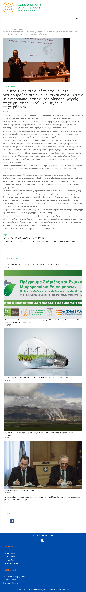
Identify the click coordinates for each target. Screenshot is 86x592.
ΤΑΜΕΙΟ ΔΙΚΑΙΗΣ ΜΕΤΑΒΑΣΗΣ (64, 241)
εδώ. (53, 228)
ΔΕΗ (77, 241)
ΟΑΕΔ (5, 244)
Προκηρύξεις (9, 560)
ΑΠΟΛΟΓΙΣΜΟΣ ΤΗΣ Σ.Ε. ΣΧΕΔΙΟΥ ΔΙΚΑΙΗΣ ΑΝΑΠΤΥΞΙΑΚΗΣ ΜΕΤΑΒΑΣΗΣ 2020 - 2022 (36, 377)
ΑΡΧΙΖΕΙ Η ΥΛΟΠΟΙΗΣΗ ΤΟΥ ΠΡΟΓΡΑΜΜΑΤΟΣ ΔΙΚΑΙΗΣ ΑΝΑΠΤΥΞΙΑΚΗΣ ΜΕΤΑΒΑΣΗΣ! (36, 265)
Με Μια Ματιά (9, 553)
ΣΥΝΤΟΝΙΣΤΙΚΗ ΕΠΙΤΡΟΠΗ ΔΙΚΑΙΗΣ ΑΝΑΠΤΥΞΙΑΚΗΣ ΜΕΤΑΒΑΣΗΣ (27, 241)
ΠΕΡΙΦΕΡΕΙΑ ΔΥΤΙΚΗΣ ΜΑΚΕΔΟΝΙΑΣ (16, 238)
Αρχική (5, 29)
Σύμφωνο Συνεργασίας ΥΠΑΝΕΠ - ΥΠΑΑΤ (19, 490)
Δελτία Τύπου (9, 557)
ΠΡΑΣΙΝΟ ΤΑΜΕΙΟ (37, 238)
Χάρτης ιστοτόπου (11, 563)
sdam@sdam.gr (13, 583)
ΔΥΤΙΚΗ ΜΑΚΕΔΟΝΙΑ (15, 29)
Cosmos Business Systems (37, 590)
